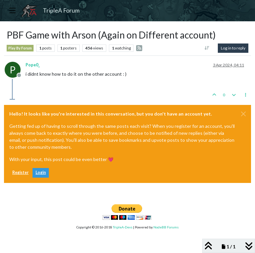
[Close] (243, 114)
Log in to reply (233, 47)
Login (41, 172)
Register (20, 172)
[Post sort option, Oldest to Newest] (207, 48)
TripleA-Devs (122, 227)
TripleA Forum (61, 10)
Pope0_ (33, 64)
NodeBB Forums (166, 227)
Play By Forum (20, 48)
